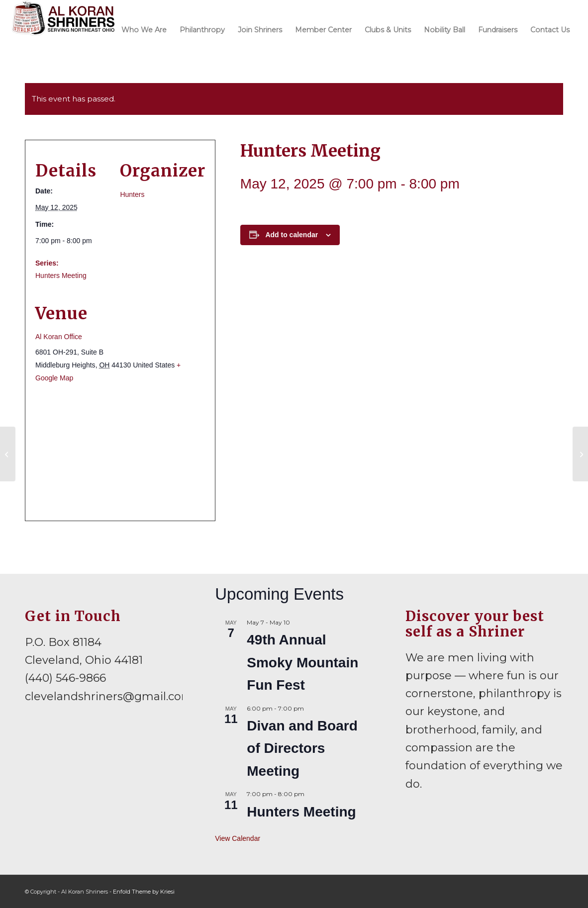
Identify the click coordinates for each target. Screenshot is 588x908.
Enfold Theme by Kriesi (144, 891)
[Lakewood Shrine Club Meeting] (580, 454)
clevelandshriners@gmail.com (109, 696)
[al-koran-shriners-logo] (63, 29)
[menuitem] (144, 29)
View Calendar (237, 838)
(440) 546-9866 (65, 678)
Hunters (132, 194)
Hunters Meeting (61, 275)
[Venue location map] (120, 451)
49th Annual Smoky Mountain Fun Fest (302, 662)
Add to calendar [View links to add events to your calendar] (291, 235)
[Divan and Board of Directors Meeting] (7, 454)
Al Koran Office (58, 337)
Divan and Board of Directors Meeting (302, 748)
